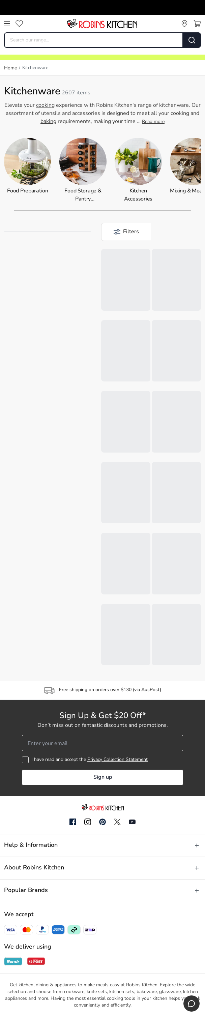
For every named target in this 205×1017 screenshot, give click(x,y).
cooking (45, 105)
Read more (153, 121)
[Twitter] (117, 822)
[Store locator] (184, 23)
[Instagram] (87, 822)
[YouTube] (132, 822)
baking (48, 121)
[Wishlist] (19, 23)
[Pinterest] (102, 822)
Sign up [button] (102, 777)
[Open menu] (7, 23)
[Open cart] (197, 23)
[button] (126, 232)
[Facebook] (72, 822)
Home (10, 68)
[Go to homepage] (101, 23)
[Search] (192, 40)
